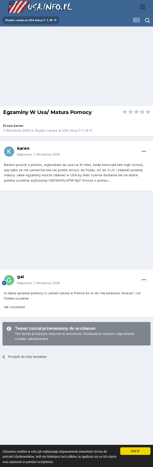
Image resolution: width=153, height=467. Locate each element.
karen (18, 126)
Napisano (38, 154)
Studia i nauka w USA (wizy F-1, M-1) (63, 130)
